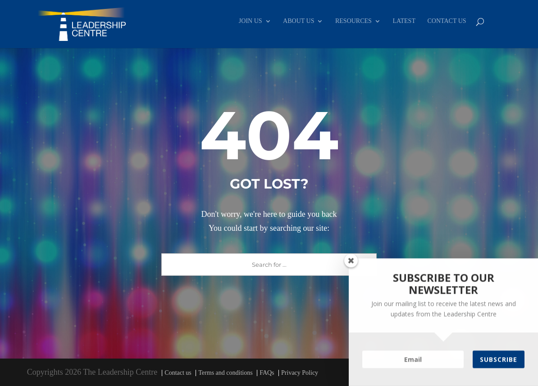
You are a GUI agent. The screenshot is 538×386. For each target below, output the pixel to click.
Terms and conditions (225, 372)
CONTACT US (446, 21)
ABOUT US (298, 21)
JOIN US (250, 21)
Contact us (177, 372)
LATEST (403, 21)
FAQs (267, 372)
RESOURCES (353, 21)
